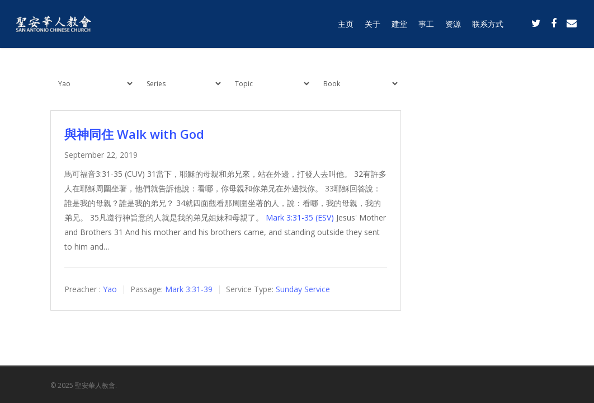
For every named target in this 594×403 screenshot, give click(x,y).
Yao (110, 289)
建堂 (399, 23)
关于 (372, 23)
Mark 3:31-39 (189, 289)
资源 (453, 23)
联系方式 (487, 23)
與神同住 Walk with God (134, 133)
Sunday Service (303, 289)
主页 (345, 23)
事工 (426, 23)
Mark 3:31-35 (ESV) (300, 217)
